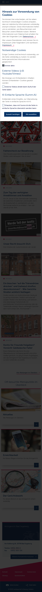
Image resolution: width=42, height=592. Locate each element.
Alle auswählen (31, 114)
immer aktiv (10, 66)
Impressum (7, 45)
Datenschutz (28, 36)
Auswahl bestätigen (13, 114)
